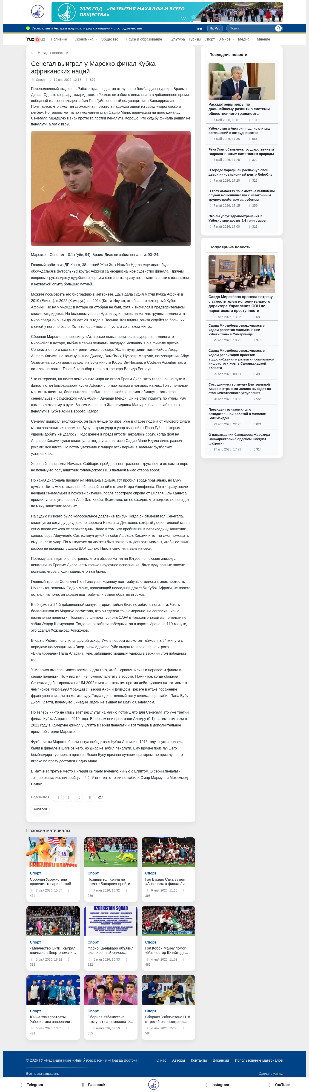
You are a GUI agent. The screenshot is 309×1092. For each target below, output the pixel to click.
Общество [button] (110, 39)
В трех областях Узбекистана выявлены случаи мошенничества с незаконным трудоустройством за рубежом (242, 195)
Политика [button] (59, 39)
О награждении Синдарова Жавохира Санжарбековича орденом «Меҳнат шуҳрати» (239, 439)
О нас (161, 1060)
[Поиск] (278, 28)
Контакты (199, 1060)
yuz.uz (278, 1073)
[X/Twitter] (78, 797)
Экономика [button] (84, 39)
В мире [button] (225, 39)
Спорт (209, 39)
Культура (177, 39)
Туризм (195, 39)
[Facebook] (67, 797)
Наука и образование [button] (144, 39)
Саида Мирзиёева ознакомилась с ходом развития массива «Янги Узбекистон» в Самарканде (237, 330)
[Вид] (199, 28)
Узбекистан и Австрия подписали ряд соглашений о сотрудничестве (239, 131)
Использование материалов (259, 1060)
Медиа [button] (244, 39)
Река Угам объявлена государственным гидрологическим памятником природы (241, 152)
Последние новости (228, 54)
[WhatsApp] (89, 797)
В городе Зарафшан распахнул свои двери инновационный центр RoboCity (240, 172)
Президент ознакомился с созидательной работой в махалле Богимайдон (237, 414)
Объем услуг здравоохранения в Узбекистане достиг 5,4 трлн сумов (237, 218)
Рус (215, 28)
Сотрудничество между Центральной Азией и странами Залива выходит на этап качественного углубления (240, 389)
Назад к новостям (49, 53)
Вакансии (221, 1060)
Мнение (263, 39)
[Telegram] (57, 797)
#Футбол (40, 809)
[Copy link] (99, 797)
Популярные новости (230, 247)
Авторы (178, 1060)
